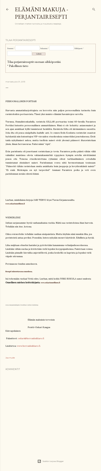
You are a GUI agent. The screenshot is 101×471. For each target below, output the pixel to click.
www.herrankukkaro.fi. (29, 345)
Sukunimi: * (44, 48)
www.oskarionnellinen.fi (50, 283)
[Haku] (94, 9)
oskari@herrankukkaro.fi (31, 338)
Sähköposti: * (79, 48)
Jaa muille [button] (10, 358)
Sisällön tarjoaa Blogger (50, 461)
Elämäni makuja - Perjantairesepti (41, 13)
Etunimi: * (11, 48)
